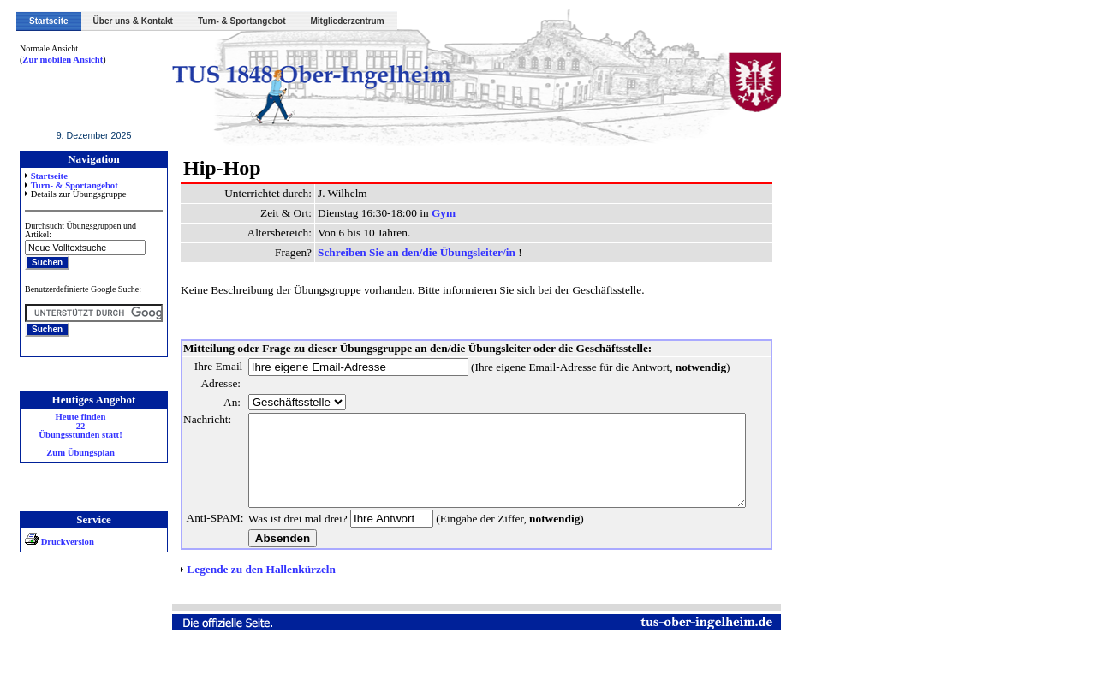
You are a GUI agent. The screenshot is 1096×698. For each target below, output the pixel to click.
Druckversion (59, 541)
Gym (444, 212)
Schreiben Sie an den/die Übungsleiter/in (418, 252)
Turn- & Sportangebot (242, 21)
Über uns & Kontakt (133, 21)
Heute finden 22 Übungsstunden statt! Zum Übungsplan (80, 435)
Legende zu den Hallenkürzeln (261, 620)
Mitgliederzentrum (347, 21)
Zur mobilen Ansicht (62, 59)
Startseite (48, 21)
